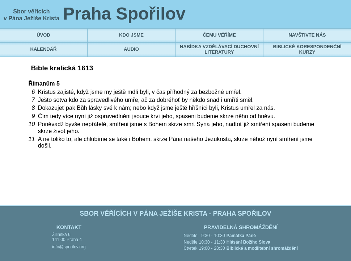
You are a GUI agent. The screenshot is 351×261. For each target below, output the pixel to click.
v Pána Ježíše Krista (31, 18)
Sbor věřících (31, 11)
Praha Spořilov (124, 13)
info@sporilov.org (69, 246)
